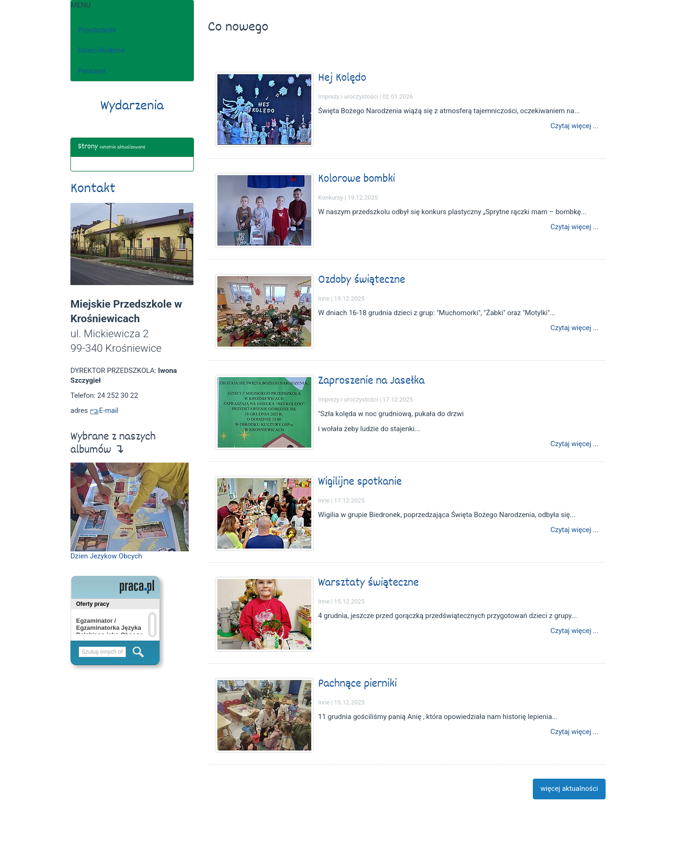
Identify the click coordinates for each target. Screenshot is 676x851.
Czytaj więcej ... (574, 126)
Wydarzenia (132, 106)
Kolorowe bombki (356, 179)
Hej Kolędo (342, 78)
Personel (92, 71)
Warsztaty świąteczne (368, 583)
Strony (88, 147)
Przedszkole (97, 30)
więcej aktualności (569, 788)
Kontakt (92, 189)
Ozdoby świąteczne (361, 280)
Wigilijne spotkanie (360, 482)
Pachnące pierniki (357, 684)
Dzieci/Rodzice (101, 50)
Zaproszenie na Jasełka (371, 381)
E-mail (104, 410)
